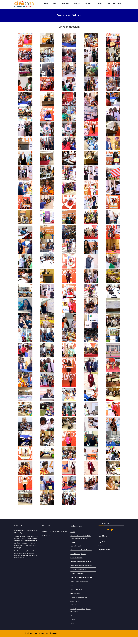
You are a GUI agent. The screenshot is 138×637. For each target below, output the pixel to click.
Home (46, 3)
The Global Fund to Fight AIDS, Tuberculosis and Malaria (82, 560)
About (53, 3)
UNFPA (79, 590)
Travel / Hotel (88, 3)
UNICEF (79, 562)
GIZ (78, 578)
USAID (79, 558)
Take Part (75, 3)
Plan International (80, 579)
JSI (78, 589)
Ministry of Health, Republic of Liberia (54, 530)
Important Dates (109, 541)
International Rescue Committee (82, 575)
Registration (65, 3)
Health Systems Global (81, 572)
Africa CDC (79, 585)
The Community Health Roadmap (82, 565)
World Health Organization (81, 576)
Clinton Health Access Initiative (82, 569)
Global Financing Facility (81, 566)
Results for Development (81, 582)
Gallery (107, 3)
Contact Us (117, 3)
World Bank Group (80, 568)
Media (100, 3)
